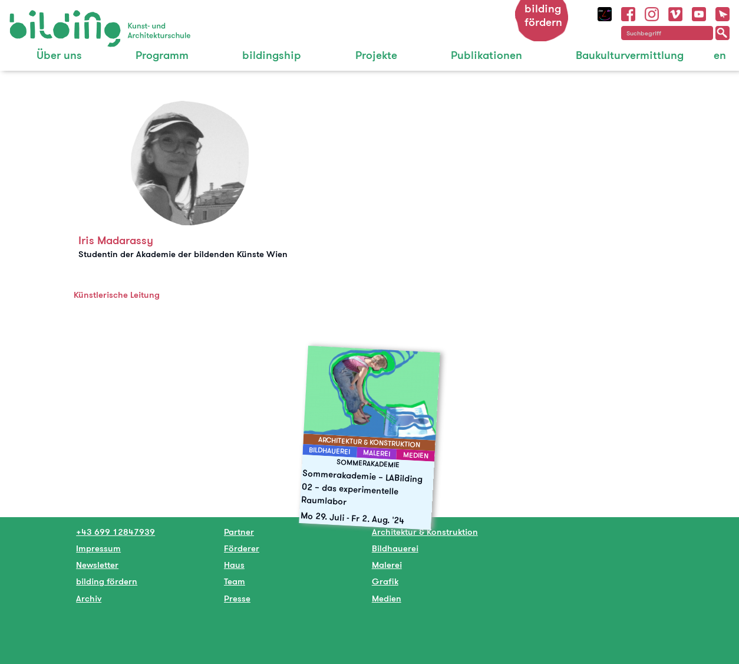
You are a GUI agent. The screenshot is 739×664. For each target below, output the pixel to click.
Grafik (385, 581)
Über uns (59, 55)
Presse (237, 598)
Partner (239, 531)
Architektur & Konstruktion (425, 531)
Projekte (376, 55)
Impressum (98, 548)
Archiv (88, 598)
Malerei (387, 564)
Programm (162, 55)
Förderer (241, 548)
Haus (234, 564)
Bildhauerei (395, 548)
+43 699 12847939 (115, 531)
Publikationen (486, 55)
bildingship (271, 55)
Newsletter (97, 564)
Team (234, 581)
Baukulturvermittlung (630, 55)
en (720, 55)
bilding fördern (543, 15)
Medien (386, 598)
